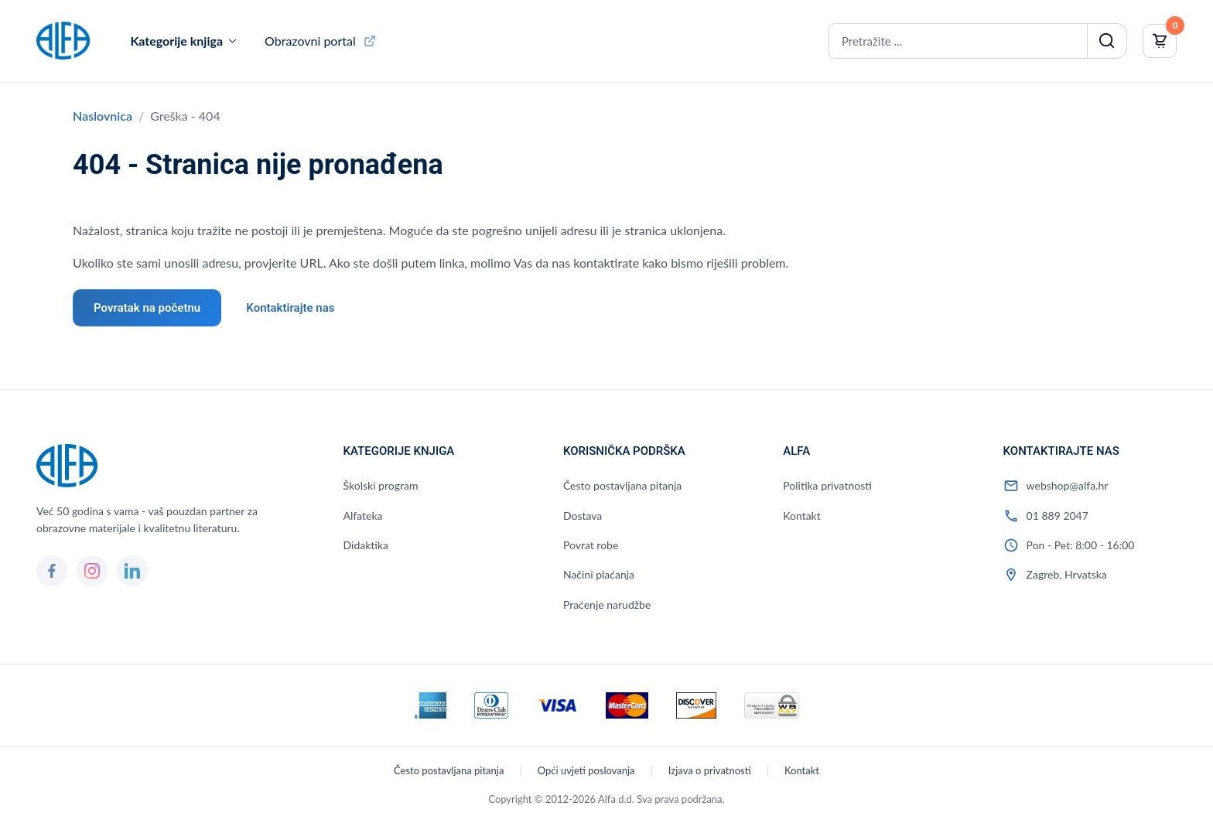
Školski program (381, 485)
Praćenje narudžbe (607, 604)
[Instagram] (92, 570)
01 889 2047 (1057, 515)
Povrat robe (590, 545)
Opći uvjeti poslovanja (586, 770)
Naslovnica (102, 115)
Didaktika (365, 545)
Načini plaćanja (598, 574)
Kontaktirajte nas (290, 308)
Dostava (582, 515)
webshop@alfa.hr (1068, 485)
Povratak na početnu (147, 308)
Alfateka (363, 515)
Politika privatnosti (827, 485)
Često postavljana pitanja (622, 485)
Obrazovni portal (310, 40)
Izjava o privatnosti (709, 770)
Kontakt (802, 515)
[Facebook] (51, 570)
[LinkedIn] (132, 570)
